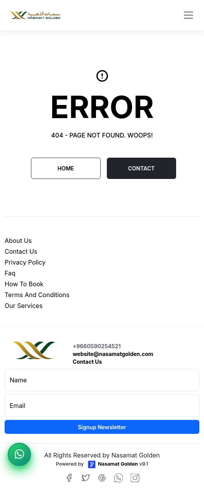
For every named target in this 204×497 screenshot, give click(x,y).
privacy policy (25, 262)
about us (18, 240)
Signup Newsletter (102, 427)
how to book (24, 284)
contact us (21, 251)
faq (10, 273)
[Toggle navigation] (188, 15)
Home (65, 168)
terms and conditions (37, 295)
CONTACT (141, 168)
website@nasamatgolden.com (113, 354)
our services (24, 306)
